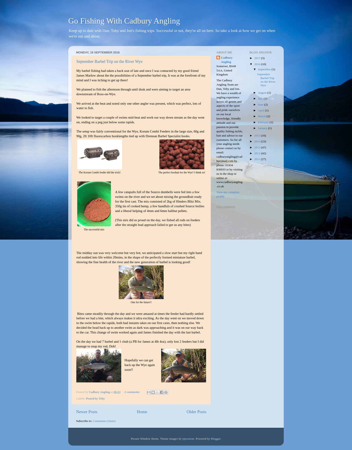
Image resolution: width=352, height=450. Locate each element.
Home (142, 411)
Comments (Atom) (104, 421)
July (261, 98)
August (262, 92)
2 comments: (132, 392)
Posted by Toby (95, 398)
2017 (257, 58)
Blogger (215, 438)
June (261, 104)
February (264, 122)
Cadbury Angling (227, 60)
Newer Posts (86, 411)
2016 (257, 64)
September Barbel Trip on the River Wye (109, 61)
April (261, 110)
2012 (257, 153)
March (262, 116)
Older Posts (196, 411)
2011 (257, 159)
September (265, 69)
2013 (257, 147)
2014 (257, 141)
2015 (257, 135)
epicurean (188, 438)
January (263, 128)
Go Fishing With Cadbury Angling (124, 20)
